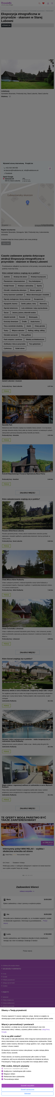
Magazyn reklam (9, 1074)
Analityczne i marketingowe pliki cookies (17, 1071)
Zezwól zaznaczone (27, 1089)
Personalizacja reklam (11, 1079)
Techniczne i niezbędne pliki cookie (16, 1068)
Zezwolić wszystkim (27, 1085)
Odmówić (27, 1093)
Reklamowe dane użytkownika (14, 1076)
